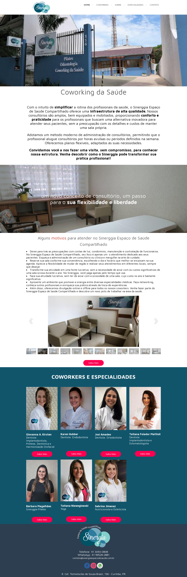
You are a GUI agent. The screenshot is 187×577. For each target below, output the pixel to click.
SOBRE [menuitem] (118, 5)
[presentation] (31, 321)
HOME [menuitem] (87, 5)
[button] (31, 352)
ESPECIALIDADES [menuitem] (135, 5)
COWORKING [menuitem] (102, 5)
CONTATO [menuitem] (154, 5)
